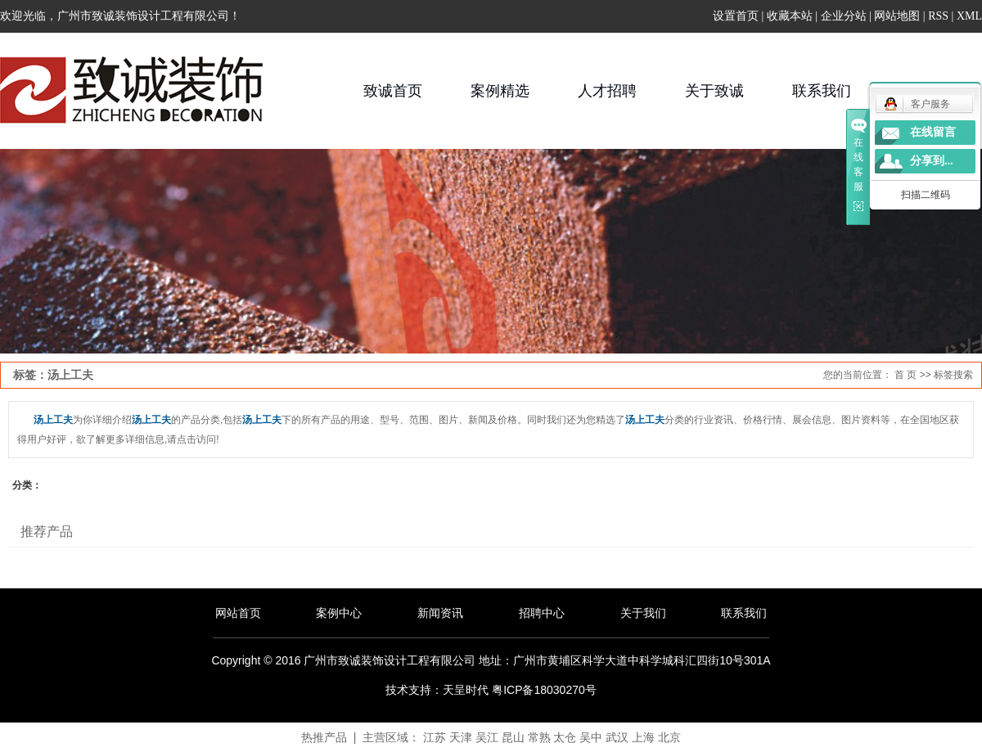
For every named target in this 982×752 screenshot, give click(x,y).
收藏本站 (790, 16)
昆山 (513, 737)
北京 (669, 737)
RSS (938, 16)
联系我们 (821, 91)
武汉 (617, 737)
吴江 (486, 737)
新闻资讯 (440, 612)
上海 (643, 737)
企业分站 (844, 16)
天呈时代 (466, 689)
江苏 (434, 737)
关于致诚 (714, 91)
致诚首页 (392, 91)
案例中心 (339, 612)
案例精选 (500, 91)
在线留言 (933, 132)
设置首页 (736, 16)
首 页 (905, 375)
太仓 (564, 737)
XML (969, 16)
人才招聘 (607, 91)
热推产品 (324, 737)
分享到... (931, 161)
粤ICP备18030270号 (544, 689)
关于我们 (643, 612)
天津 (460, 737)
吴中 (590, 737)
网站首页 (238, 612)
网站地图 (897, 16)
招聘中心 (542, 612)
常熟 (539, 737)
